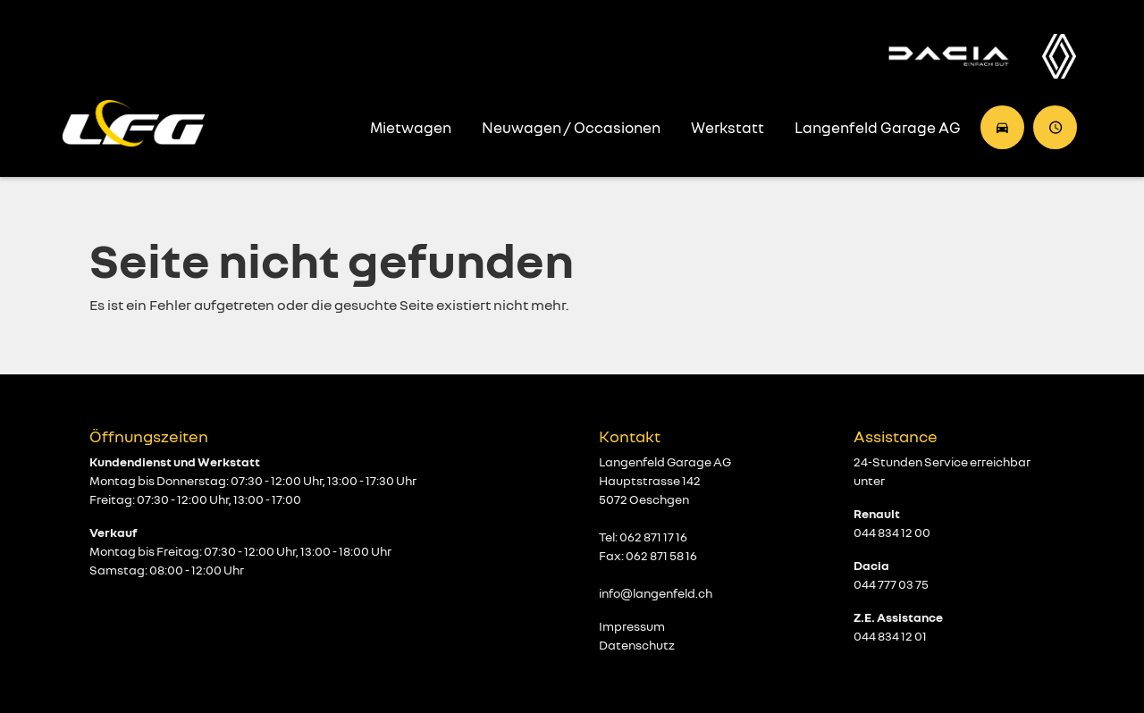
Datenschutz (637, 644)
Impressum (632, 625)
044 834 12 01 (890, 635)
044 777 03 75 (891, 583)
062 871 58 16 (661, 555)
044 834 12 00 (892, 532)
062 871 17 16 (653, 536)
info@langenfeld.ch (655, 592)
